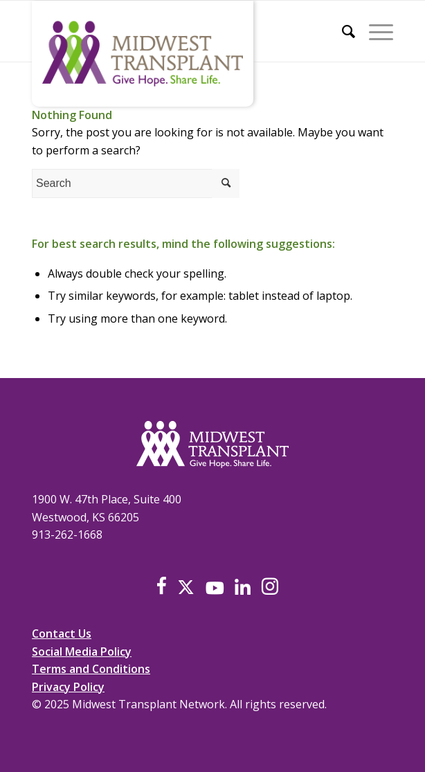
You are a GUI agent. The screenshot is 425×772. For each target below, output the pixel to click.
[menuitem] (341, 31)
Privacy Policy (68, 686)
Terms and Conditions (91, 668)
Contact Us (61, 633)
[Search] (341, 31)
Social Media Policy (82, 651)
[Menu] (374, 31)
